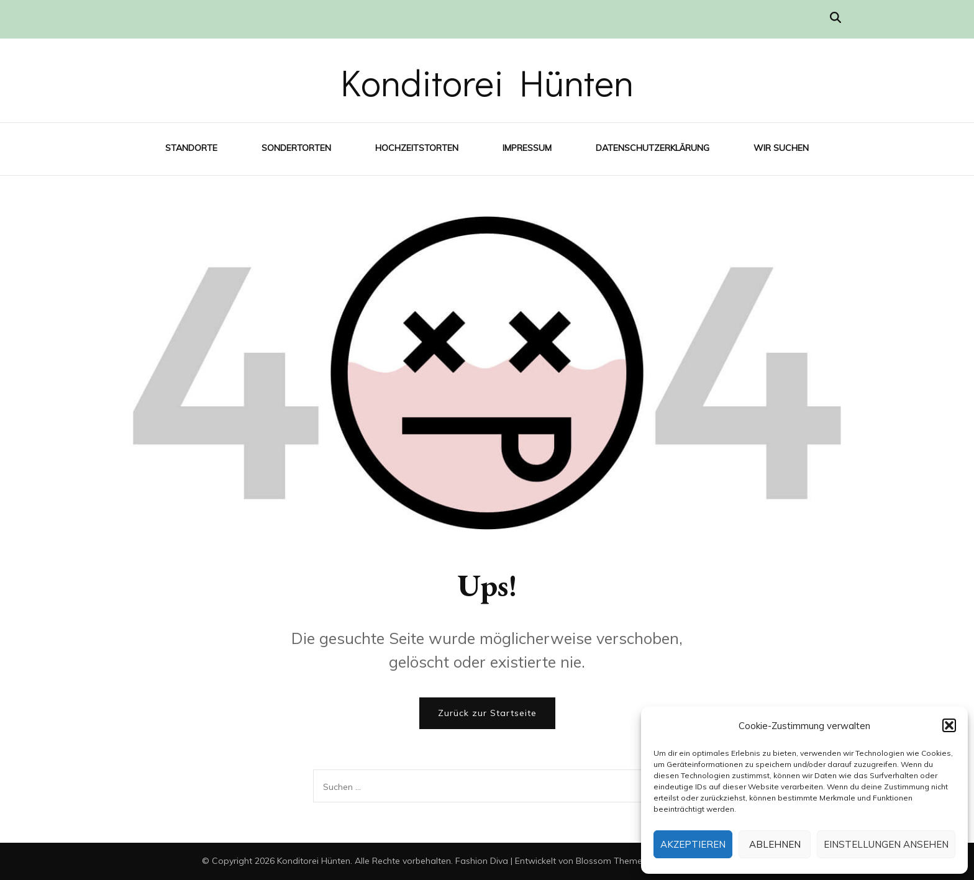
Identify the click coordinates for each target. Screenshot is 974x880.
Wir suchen (781, 147)
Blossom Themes (611, 860)
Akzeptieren (693, 844)
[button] (949, 725)
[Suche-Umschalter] (835, 18)
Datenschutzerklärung (652, 147)
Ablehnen (775, 844)
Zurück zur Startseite (487, 713)
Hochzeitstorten (416, 147)
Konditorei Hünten (487, 81)
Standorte (191, 147)
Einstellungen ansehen (886, 844)
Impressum (527, 147)
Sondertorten (296, 147)
